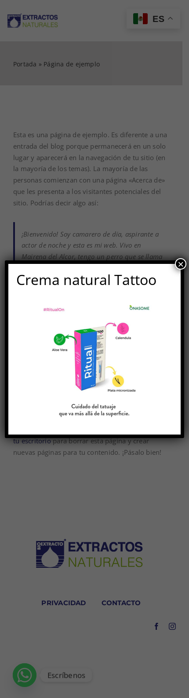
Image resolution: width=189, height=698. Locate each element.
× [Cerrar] (181, 264)
